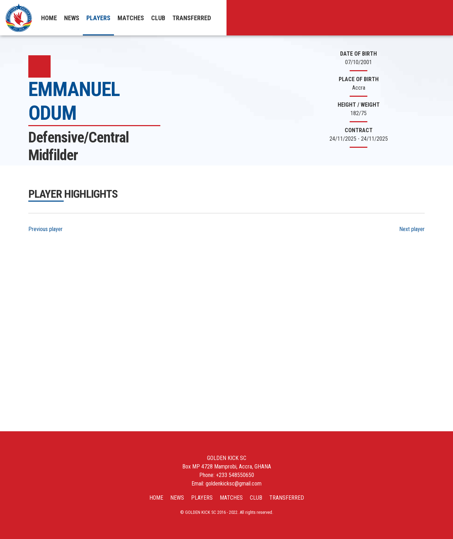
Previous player (45, 229)
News (71, 18)
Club (158, 18)
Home (49, 18)
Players (98, 18)
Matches (130, 18)
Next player (412, 229)
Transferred (191, 18)
